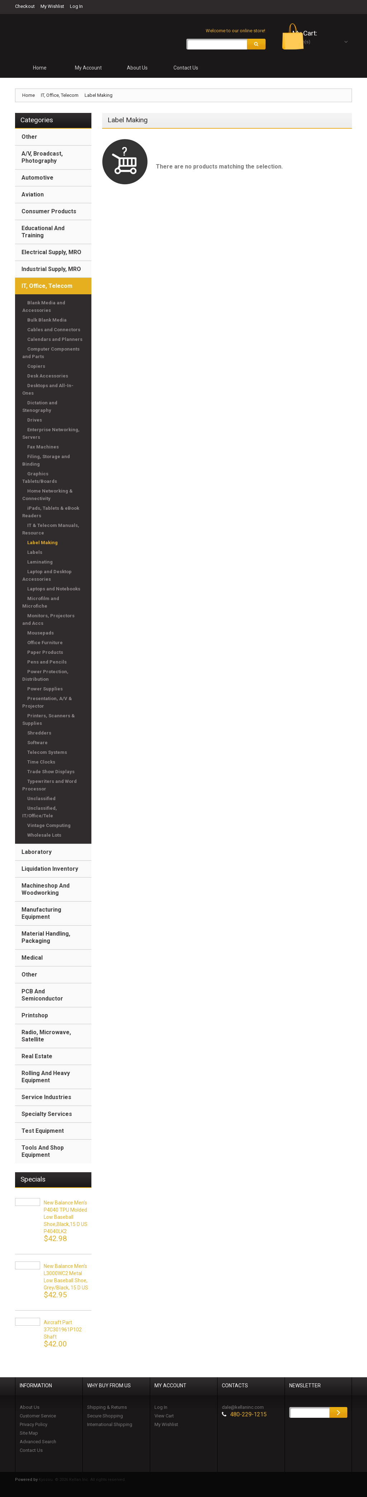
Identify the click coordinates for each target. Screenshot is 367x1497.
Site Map (29, 1434)
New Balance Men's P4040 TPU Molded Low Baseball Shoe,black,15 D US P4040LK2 (65, 1219)
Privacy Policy (33, 1426)
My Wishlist (52, 6)
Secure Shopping (105, 1417)
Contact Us (31, 1452)
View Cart (164, 1417)
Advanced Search (38, 1443)
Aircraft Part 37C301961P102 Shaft (63, 1331)
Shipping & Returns (107, 1409)
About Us (29, 1409)
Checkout (25, 6)
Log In (76, 6)
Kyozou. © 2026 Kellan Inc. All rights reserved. (82, 1481)
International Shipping (109, 1426)
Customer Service (38, 1417)
